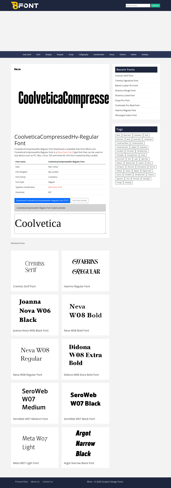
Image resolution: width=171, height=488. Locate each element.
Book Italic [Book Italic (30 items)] (137, 139)
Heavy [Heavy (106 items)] (143, 155)
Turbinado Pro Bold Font (127, 105)
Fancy (111, 54)
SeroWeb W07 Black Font (79, 419)
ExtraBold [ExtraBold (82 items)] (120, 151)
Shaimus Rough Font (125, 90)
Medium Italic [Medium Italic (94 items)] (130, 163)
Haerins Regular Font (77, 286)
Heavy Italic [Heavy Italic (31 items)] (120, 159)
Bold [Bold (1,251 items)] (146, 135)
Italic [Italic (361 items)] (129, 159)
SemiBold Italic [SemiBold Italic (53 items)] (140, 175)
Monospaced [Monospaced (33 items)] (141, 167)
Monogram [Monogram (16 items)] (120, 167)
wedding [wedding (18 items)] (128, 183)
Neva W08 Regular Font (27, 374)
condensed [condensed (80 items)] (148, 139)
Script (71, 54)
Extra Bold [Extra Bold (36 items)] (130, 151)
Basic (60, 152)
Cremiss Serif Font (24, 286)
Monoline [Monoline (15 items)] (131, 167)
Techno (123, 54)
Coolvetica (60, 224)
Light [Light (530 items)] (136, 159)
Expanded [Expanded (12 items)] (143, 147)
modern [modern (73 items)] (141, 163)
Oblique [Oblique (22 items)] (119, 171)
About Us (35, 481)
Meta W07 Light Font (26, 463)
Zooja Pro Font (122, 100)
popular (60, 54)
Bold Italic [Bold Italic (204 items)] (120, 139)
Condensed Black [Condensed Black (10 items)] (122, 143)
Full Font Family (79, 200)
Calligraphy (83, 54)
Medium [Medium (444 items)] (119, 163)
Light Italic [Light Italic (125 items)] (144, 159)
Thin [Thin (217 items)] (128, 179)
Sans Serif (27, 54)
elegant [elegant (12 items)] (134, 147)
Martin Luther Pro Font (126, 85)
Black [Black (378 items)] (118, 135)
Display (48, 54)
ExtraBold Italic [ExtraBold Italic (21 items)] (142, 151)
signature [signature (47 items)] (120, 179)
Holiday (145, 54)
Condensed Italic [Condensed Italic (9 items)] (122, 147)
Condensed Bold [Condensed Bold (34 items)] (137, 143)
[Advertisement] (85, 31)
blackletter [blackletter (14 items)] (137, 135)
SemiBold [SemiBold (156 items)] (128, 175)
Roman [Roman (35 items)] (119, 175)
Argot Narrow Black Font (79, 463)
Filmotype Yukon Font (126, 115)
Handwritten (99, 54)
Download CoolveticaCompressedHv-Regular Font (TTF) (42, 200)
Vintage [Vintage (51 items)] (119, 183)
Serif (38, 54)
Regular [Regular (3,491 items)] (136, 171)
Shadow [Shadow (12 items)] (151, 175)
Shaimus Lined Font (125, 95)
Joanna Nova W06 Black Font (30, 330)
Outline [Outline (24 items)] (128, 171)
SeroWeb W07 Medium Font (30, 419)
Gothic (134, 54)
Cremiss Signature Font (126, 80)
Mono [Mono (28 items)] (149, 163)
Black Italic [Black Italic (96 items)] (127, 135)
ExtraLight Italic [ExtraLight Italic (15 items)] (132, 155)
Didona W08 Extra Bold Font (81, 374)
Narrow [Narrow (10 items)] (152, 167)
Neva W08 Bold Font (76, 330)
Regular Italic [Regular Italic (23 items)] (147, 171)
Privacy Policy (21, 481)
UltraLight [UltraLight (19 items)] (146, 179)
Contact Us (48, 481)
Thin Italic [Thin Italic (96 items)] (136, 179)
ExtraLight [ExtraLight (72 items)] (120, 155)
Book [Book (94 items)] (128, 139)
